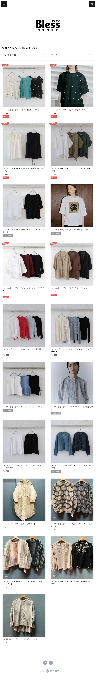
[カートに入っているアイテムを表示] (92, 4)
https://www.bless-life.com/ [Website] (51, 663)
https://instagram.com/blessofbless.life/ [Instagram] (45, 663)
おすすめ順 (10, 54)
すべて (54, 54)
